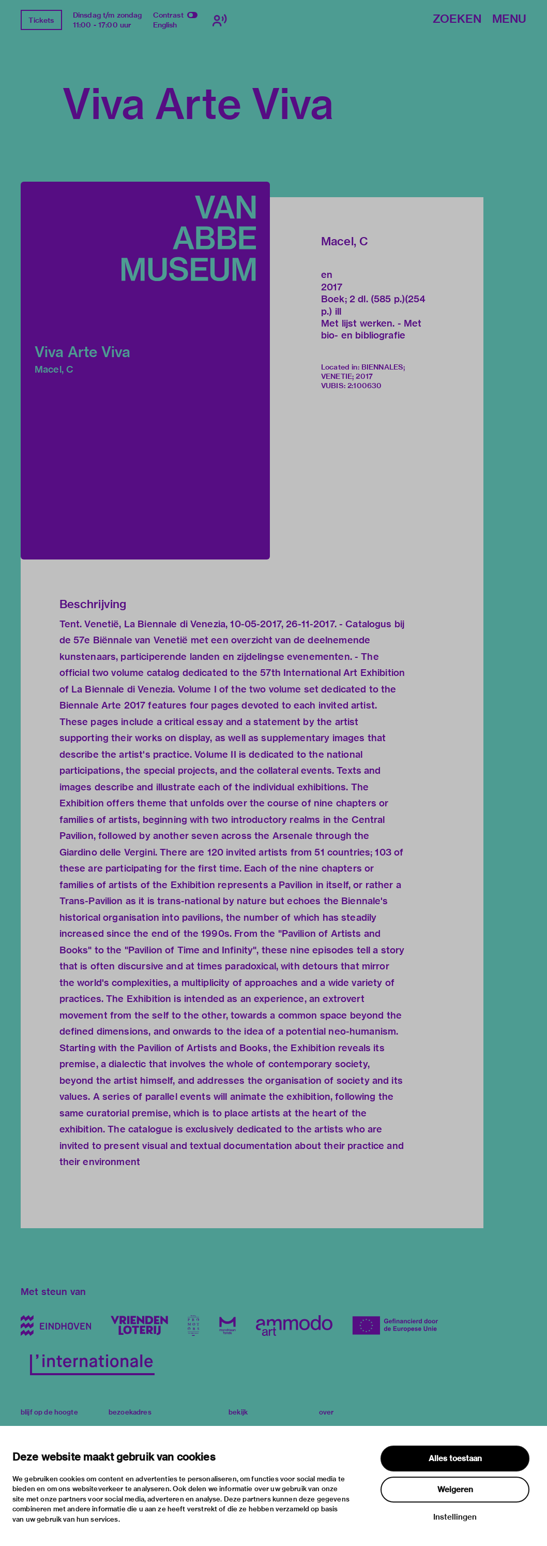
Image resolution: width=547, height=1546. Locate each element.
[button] (145, 370)
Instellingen (455, 1517)
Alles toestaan (455, 1458)
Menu (509, 19)
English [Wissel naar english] (165, 25)
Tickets (41, 20)
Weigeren (455, 1489)
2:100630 (364, 385)
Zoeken (457, 19)
